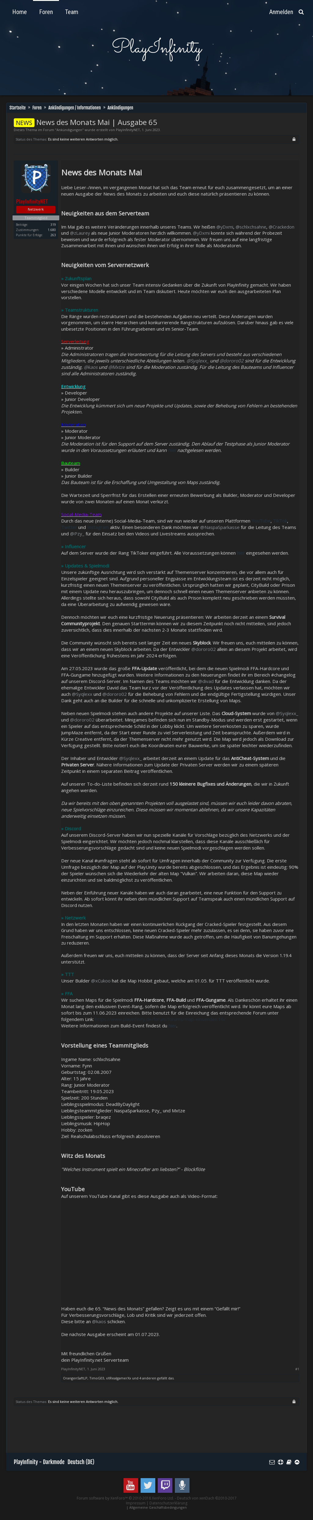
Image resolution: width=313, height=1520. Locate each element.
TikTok (280, 521)
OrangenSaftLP (75, 1378)
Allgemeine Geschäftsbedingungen (158, 1507)
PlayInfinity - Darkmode (39, 1462)
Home (19, 12)
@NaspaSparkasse (220, 527)
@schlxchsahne (251, 227)
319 (53, 224)
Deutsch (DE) (81, 1462)
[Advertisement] (125, 1430)
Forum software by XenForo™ (125, 1498)
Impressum (135, 1503)
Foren (46, 12)
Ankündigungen (69, 129)
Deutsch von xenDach (207, 1498)
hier (172, 1026)
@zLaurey (80, 233)
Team (71, 12)
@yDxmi (224, 227)
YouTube (261, 521)
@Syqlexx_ (197, 361)
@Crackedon (281, 227)
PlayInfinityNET (128, 129)
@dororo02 (231, 361)
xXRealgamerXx (118, 1378)
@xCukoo (101, 981)
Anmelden (281, 12)
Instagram (98, 527)
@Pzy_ (77, 534)
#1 (297, 1369)
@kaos (91, 367)
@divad (206, 681)
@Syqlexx (82, 694)
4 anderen (147, 1378)
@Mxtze (116, 367)
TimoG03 (96, 1378)
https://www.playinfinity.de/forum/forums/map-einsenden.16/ (160, 1019)
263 (53, 235)
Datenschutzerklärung (168, 1503)
